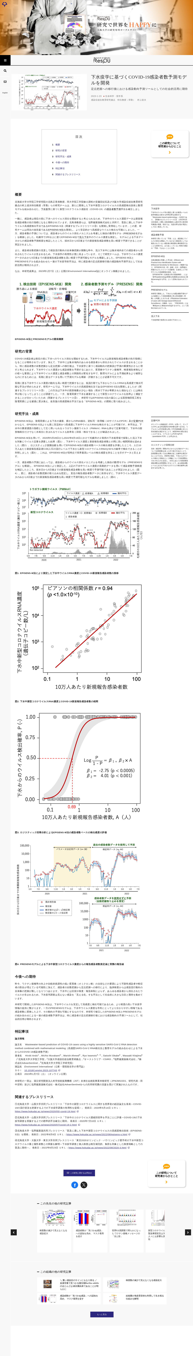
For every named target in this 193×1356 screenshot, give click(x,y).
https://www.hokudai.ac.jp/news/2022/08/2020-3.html (98, 1147)
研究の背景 (61, 150)
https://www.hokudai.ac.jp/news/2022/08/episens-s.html (96, 1134)
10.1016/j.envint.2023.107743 (40, 1070)
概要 (57, 144)
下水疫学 (46, 209)
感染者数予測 (114, 209)
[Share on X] (84, 1187)
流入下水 (84, 237)
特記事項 (60, 168)
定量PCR (138, 421)
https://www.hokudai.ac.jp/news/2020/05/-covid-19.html (45, 1111)
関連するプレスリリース (67, 174)
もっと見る (102, 1314)
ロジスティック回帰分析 (43, 445)
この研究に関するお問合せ (79, 1173)
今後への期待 (62, 162)
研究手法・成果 (63, 156)
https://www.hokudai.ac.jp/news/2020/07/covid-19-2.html (46, 1124)
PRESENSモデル (133, 233)
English (5, 93)
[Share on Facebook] (74, 1187)
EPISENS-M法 (56, 230)
